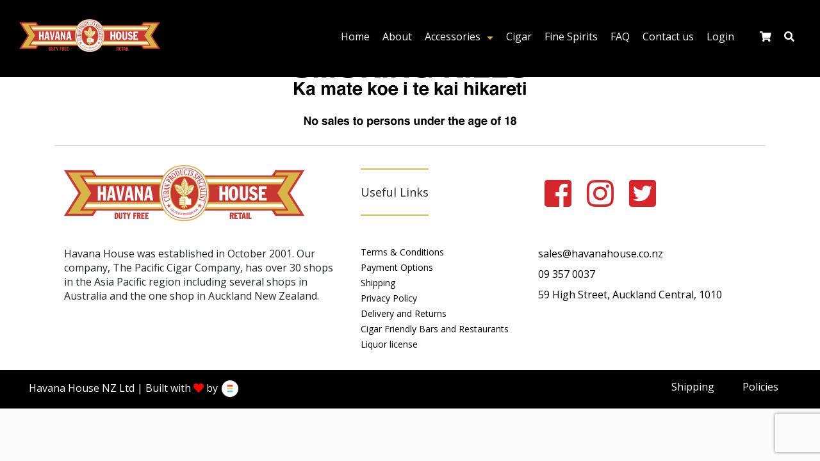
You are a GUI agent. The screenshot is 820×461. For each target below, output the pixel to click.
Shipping (378, 283)
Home (355, 36)
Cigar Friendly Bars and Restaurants (435, 329)
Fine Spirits (571, 36)
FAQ (620, 36)
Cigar (519, 36)
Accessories (452, 36)
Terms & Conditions (402, 252)
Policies (760, 387)
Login (720, 36)
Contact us (668, 36)
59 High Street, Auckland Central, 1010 (630, 294)
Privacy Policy (389, 298)
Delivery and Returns (404, 313)
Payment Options (397, 267)
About (397, 36)
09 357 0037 (566, 274)
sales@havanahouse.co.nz (600, 254)
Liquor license (389, 344)
